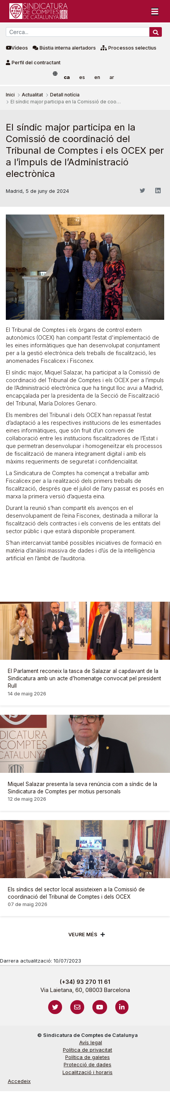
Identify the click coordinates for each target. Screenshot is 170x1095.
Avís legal (90, 1042)
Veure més (82, 934)
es (82, 77)
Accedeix (19, 1081)
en (97, 77)
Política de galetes (87, 1057)
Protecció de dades (87, 1065)
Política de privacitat (87, 1050)
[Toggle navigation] (155, 11)
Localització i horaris (87, 1072)
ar (111, 77)
